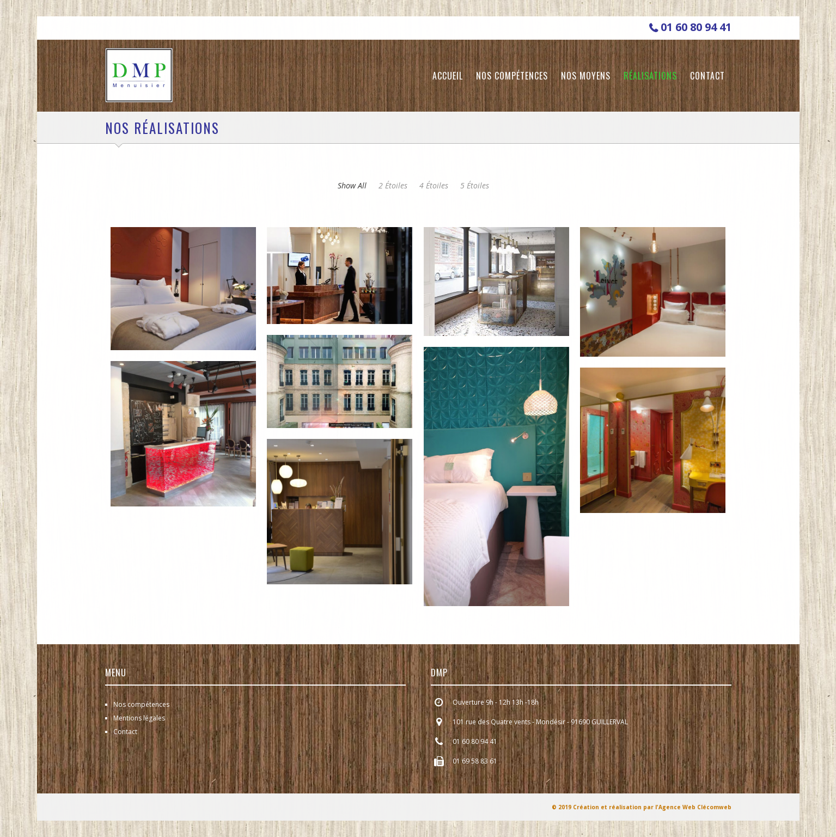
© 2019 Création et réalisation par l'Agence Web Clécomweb (641, 807)
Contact (707, 75)
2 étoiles (393, 185)
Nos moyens (586, 75)
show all (352, 185)
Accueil (447, 75)
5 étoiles (474, 185)
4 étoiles (433, 185)
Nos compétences (512, 75)
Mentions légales (139, 718)
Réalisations (650, 75)
